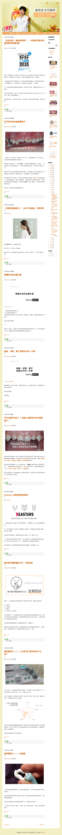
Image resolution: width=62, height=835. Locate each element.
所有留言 (51, 255)
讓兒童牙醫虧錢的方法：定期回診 (18, 563)
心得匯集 (44, 33)
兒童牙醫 (11, 33)
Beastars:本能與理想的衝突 (16, 495)
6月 (52, 189)
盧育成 (9, 48)
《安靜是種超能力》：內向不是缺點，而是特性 (24, 208)
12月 (52, 178)
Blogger (43, 832)
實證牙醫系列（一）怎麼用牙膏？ (52, 157)
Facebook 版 (7, 306)
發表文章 (51, 253)
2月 (52, 239)
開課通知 (37, 33)
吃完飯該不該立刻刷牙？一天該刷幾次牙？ (53, 126)
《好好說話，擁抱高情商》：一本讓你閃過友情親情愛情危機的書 (54, 197)
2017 (51, 247)
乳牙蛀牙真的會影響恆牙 (14, 122)
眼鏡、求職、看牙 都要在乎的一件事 (19, 351)
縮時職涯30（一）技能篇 (14, 754)
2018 (51, 245)
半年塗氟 (13, 460)
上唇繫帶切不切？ (53, 86)
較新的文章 (6, 824)
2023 (51, 170)
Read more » (7, 104)
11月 (52, 179)
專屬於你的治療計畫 (12, 275)
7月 (52, 187)
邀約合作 (31, 33)
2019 (51, 244)
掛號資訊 (18, 33)
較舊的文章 (42, 824)
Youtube (51, 54)
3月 (52, 238)
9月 (52, 183)
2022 (51, 172)
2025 (51, 167)
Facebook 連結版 (8, 381)
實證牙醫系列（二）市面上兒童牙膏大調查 (53, 67)
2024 (51, 168)
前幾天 (37, 177)
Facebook (51, 50)
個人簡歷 (51, 33)
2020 (51, 176)
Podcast (24, 33)
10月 (52, 181)
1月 (52, 241)
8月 (52, 185)
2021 (51, 174)
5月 (52, 191)
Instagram (51, 52)
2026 (51, 165)
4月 (52, 193)
